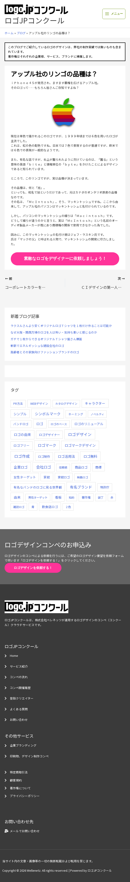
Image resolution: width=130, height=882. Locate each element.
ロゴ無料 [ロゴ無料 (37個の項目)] (90, 456)
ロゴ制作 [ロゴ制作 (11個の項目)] (44, 456)
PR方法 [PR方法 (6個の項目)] (18, 403)
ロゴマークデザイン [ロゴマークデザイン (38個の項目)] (80, 445)
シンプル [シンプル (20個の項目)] (20, 413)
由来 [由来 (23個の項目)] (17, 497)
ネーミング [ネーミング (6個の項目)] (75, 414)
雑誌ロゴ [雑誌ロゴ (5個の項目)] (18, 507)
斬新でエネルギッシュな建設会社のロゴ (37, 345)
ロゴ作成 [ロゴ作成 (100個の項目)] (22, 456)
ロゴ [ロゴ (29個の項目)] (39, 423)
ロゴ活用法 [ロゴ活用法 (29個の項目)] (66, 456)
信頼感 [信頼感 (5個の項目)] (63, 467)
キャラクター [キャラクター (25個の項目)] (95, 403)
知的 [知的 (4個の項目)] (71, 497)
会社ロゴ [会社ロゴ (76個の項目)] (43, 467)
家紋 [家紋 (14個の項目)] (47, 477)
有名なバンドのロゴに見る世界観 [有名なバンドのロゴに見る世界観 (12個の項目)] (38, 487)
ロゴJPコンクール (34, 20)
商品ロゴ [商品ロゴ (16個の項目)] (81, 467)
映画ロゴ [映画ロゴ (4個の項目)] (82, 477)
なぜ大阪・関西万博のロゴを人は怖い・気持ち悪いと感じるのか (54, 332)
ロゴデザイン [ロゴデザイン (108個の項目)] (79, 434)
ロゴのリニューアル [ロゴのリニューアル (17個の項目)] (89, 423)
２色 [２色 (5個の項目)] (68, 507)
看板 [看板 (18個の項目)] (58, 497)
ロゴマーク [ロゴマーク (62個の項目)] (47, 445)
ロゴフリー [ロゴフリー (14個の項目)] (22, 445)
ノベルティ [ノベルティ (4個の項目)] (97, 414)
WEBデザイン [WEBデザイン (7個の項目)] (39, 403)
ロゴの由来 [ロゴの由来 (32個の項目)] (22, 434)
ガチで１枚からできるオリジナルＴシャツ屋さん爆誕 (46, 339)
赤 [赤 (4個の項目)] (112, 497)
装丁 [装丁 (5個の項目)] (100, 497)
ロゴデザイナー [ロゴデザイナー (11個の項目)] (49, 434)
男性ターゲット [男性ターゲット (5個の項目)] (37, 497)
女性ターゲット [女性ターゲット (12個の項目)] (25, 477)
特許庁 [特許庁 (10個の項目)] (104, 487)
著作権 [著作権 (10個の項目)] (86, 497)
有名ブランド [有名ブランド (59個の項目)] (81, 487)
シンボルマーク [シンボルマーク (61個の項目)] (48, 413)
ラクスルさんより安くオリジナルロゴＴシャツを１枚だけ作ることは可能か (61, 325)
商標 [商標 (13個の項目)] (98, 467)
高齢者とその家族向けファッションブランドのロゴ (45, 352)
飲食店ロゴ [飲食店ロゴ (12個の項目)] (50, 506)
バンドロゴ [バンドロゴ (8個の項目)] (20, 424)
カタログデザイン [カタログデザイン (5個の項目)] (66, 404)
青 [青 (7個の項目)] (32, 507)
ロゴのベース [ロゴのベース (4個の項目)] (59, 424)
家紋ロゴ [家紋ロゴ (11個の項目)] (64, 477)
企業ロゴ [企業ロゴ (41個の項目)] (21, 466)
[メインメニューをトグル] (113, 14)
